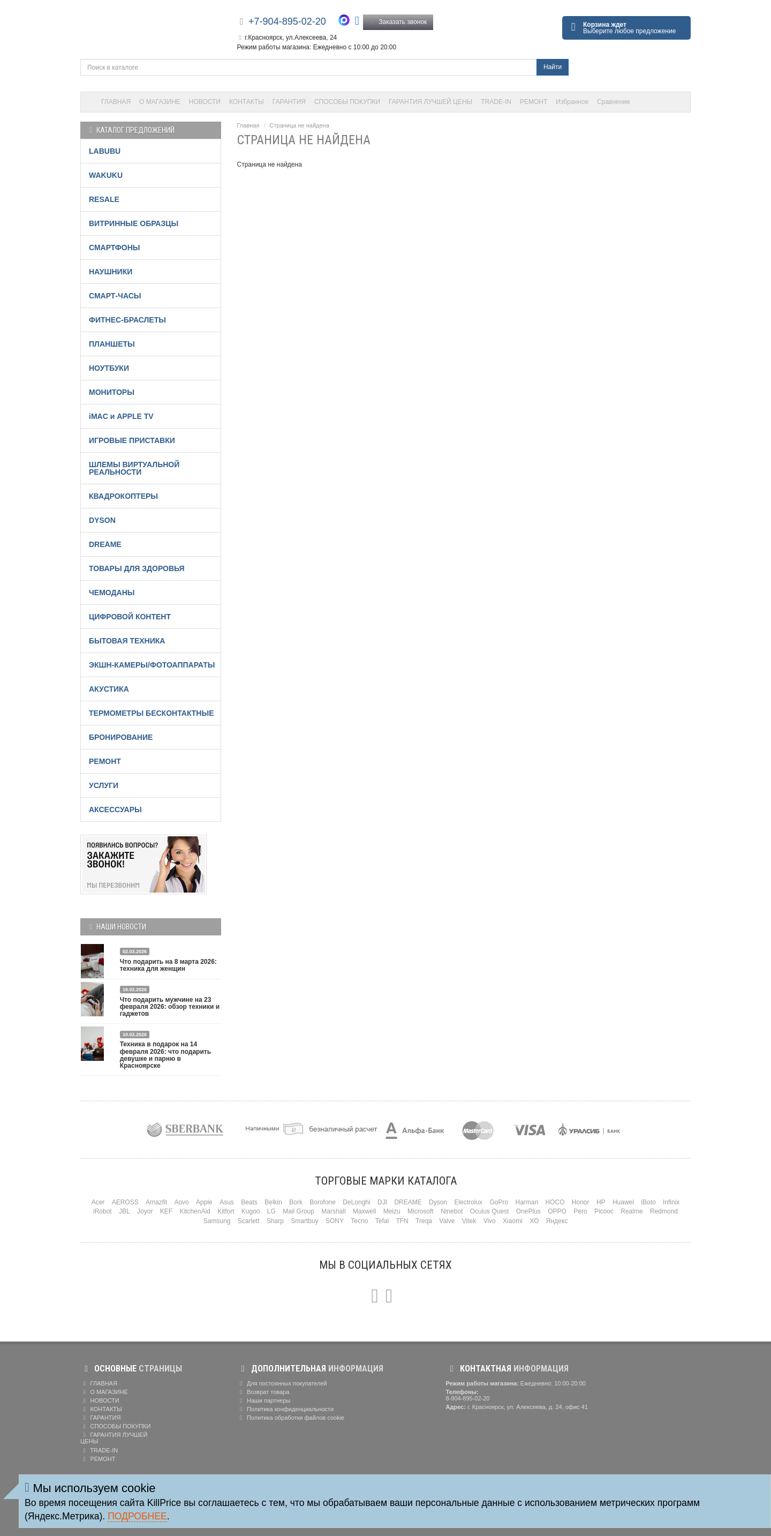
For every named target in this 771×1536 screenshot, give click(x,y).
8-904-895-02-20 (468, 1398)
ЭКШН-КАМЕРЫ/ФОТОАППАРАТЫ (152, 665)
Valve (447, 1221)
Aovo (181, 1202)
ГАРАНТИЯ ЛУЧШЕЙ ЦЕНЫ (430, 102)
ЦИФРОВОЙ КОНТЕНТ (130, 616)
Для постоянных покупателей (282, 1383)
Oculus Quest (489, 1211)
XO (534, 1221)
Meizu (391, 1211)
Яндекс (557, 1221)
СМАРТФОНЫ (114, 247)
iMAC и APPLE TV (121, 416)
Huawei (623, 1202)
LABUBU (104, 151)
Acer (98, 1202)
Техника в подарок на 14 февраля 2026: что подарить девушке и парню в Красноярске (165, 1054)
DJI (382, 1202)
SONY (335, 1221)
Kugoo (250, 1211)
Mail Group (298, 1211)
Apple (204, 1202)
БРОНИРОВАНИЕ (121, 737)
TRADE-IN (496, 102)
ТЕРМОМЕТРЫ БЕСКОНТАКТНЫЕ (151, 713)
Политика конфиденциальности (285, 1409)
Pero (580, 1211)
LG (271, 1211)
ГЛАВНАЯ (116, 102)
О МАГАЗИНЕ (159, 102)
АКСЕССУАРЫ (115, 809)
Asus (227, 1202)
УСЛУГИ (103, 785)
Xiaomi (513, 1221)
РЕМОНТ (533, 102)
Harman (526, 1202)
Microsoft (420, 1211)
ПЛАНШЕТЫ (112, 344)
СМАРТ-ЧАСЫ (115, 295)
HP (601, 1202)
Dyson (438, 1202)
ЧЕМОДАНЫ (111, 592)
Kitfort (225, 1211)
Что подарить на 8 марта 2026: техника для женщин (168, 965)
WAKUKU (106, 175)
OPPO (557, 1211)
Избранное (572, 102)
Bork (296, 1202)
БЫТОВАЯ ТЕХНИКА (127, 640)
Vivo (489, 1221)
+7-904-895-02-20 (287, 21)
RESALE (104, 199)
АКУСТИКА (109, 689)
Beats (249, 1202)
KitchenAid (194, 1211)
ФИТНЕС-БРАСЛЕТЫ (127, 320)
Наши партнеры (264, 1400)
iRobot (102, 1211)
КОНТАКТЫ (246, 102)
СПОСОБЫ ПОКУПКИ (347, 102)
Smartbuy (304, 1221)
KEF (166, 1211)
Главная (248, 125)
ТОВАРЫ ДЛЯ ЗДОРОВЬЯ (137, 568)
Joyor (145, 1211)
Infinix (671, 1202)
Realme (631, 1211)
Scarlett (249, 1221)
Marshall (333, 1211)
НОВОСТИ (205, 102)
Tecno (359, 1221)
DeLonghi (356, 1202)
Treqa (423, 1221)
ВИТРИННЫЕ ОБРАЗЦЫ (133, 223)
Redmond (664, 1211)
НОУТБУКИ (109, 368)
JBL (124, 1211)
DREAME (105, 544)
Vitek (469, 1221)
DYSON (102, 520)
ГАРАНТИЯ (289, 102)
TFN (402, 1221)
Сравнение (613, 102)
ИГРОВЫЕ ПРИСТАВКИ (132, 440)
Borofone (322, 1202)
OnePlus (528, 1211)
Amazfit (156, 1202)
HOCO (555, 1202)
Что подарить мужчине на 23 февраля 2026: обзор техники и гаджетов (170, 1006)
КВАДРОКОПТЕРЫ (123, 496)
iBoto (648, 1202)
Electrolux (468, 1202)
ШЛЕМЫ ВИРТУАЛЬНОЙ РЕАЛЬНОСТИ (134, 468)
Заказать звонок (398, 22)
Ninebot (452, 1211)
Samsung (217, 1221)
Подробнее (137, 1516)
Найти (552, 67)
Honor (580, 1202)
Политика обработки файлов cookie (291, 1417)
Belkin (273, 1202)
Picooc (604, 1211)
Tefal (382, 1221)
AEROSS (125, 1202)
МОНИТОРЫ (111, 392)
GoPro (498, 1202)
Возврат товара (263, 1392)
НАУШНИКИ (110, 271)
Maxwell (364, 1211)
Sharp (275, 1221)
